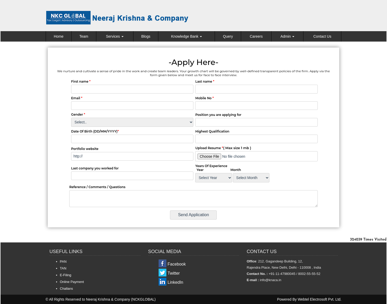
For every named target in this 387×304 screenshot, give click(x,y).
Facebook (177, 264)
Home (58, 36)
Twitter (174, 273)
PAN (63, 261)
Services (115, 36)
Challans (66, 288)
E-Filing (65, 275)
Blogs (145, 36)
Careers (256, 36)
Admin (288, 36)
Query (228, 36)
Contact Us (322, 36)
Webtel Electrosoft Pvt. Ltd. (320, 299)
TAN (63, 268)
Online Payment (72, 282)
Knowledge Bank (186, 36)
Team (83, 36)
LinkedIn (176, 282)
